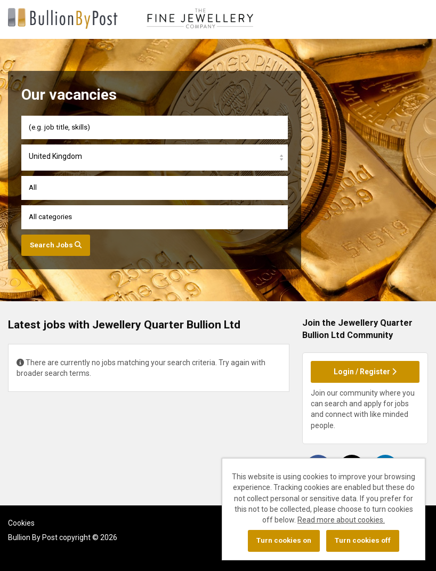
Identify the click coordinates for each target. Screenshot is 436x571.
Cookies (21, 523)
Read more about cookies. (341, 520)
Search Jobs (56, 245)
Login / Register (365, 371)
